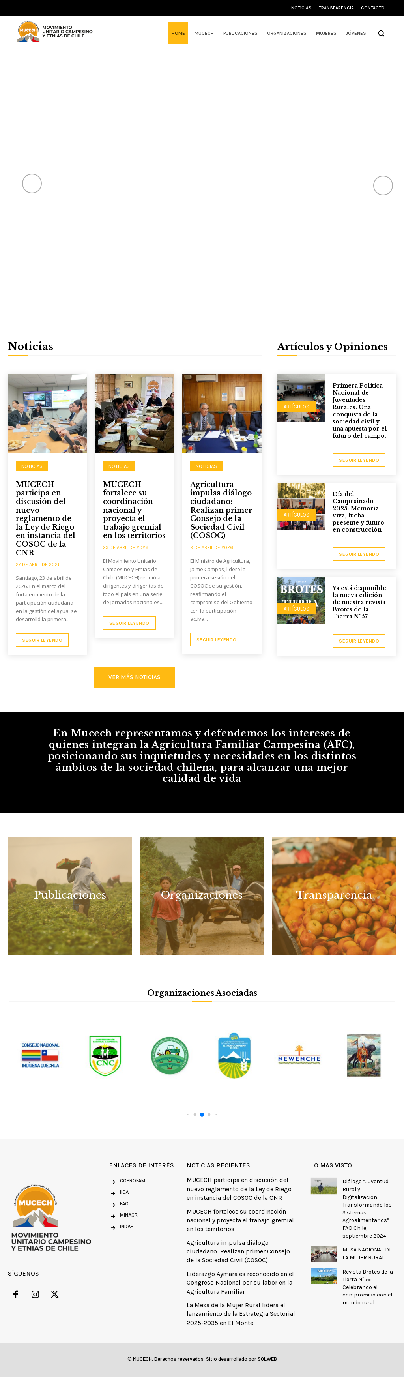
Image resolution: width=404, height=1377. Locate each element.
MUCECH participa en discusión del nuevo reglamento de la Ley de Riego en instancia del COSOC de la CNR (45, 518)
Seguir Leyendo (42, 640)
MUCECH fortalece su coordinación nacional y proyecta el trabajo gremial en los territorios (134, 510)
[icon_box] (119, 1193)
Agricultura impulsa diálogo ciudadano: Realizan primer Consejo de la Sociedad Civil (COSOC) (221, 510)
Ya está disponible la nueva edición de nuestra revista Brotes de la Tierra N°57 (359, 602)
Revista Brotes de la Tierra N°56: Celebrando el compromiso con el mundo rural (367, 1287)
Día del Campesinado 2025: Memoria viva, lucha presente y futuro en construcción (358, 512)
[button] (381, 33)
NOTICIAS (32, 466)
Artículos (296, 407)
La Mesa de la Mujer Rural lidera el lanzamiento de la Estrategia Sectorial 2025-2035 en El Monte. (241, 1313)
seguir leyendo (359, 460)
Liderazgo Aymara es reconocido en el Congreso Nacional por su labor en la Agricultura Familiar (240, 1282)
